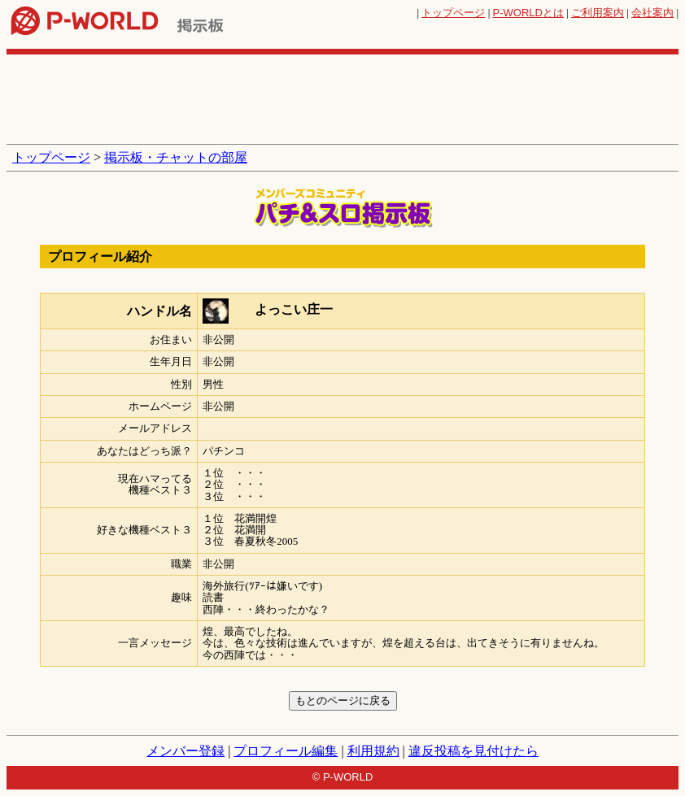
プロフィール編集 (285, 751)
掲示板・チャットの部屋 (175, 157)
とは (528, 13)
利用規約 (373, 751)
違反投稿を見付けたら (473, 751)
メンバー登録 (185, 751)
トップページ (453, 13)
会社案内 (652, 13)
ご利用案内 (597, 13)
